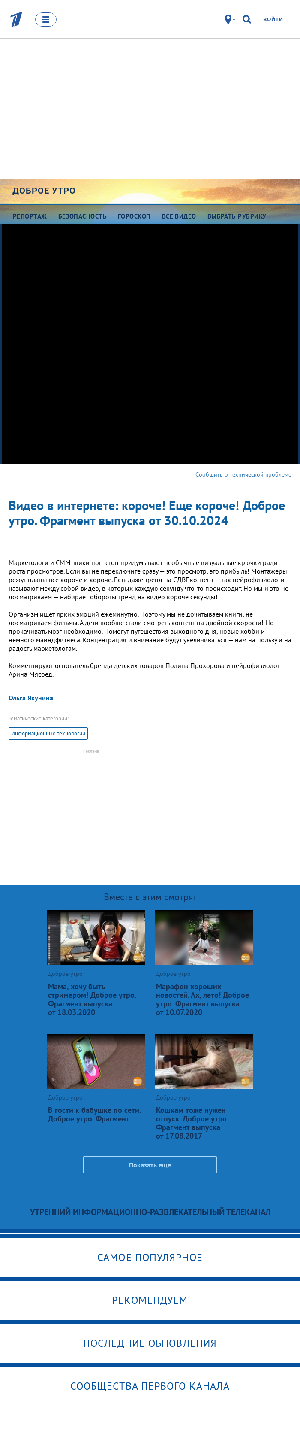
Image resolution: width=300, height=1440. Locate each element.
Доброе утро (44, 190)
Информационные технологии (48, 733)
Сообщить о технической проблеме (243, 474)
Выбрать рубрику (237, 216)
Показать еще (150, 1165)
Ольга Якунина (31, 697)
